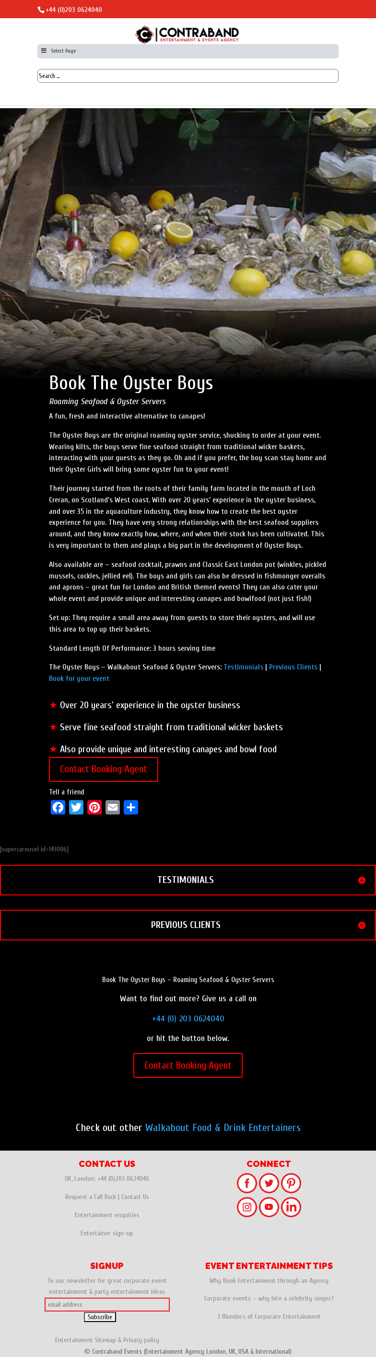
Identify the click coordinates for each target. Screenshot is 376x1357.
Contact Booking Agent (103, 769)
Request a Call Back (90, 1197)
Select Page (58, 50)
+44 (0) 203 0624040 (188, 1019)
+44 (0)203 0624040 (74, 10)
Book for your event (79, 678)
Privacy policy (141, 1340)
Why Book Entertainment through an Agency (269, 1281)
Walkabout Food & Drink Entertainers (223, 1127)
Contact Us (135, 1197)
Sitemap (105, 1340)
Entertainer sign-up (107, 1233)
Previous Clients (293, 667)
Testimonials (243, 667)
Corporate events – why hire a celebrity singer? (269, 1298)
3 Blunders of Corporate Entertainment (269, 1316)
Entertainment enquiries (107, 1215)
